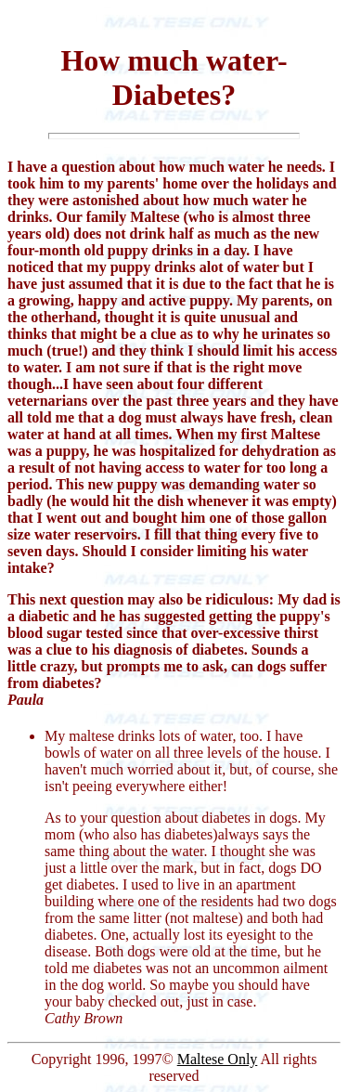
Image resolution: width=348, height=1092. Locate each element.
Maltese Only (217, 1059)
